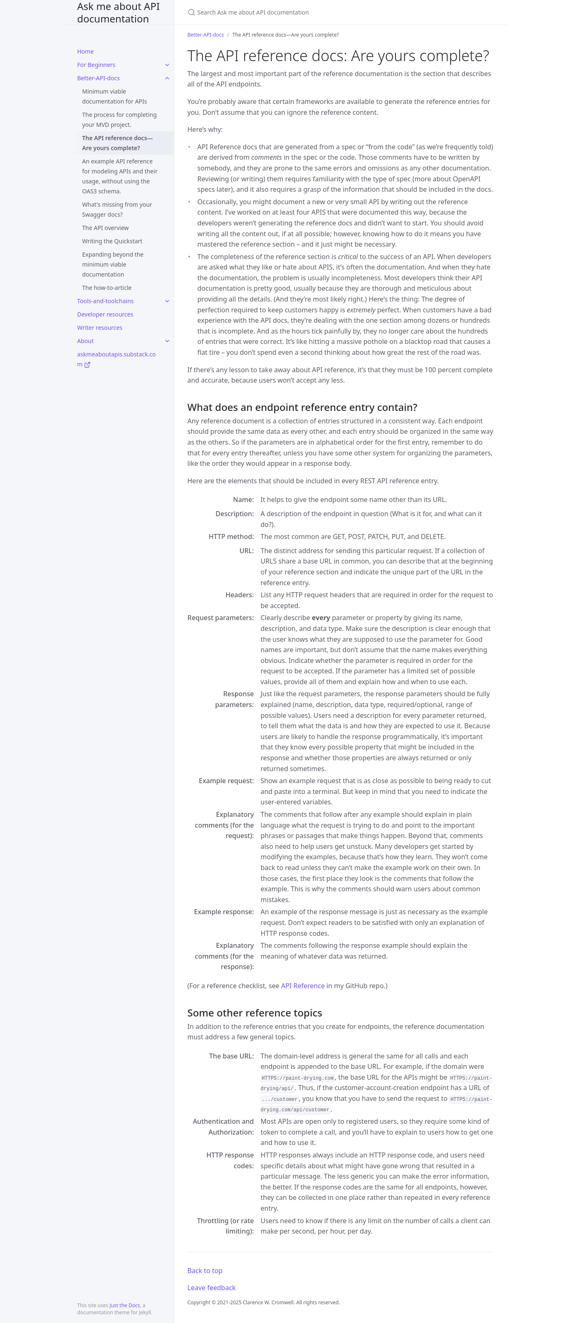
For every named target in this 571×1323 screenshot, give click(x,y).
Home (85, 51)
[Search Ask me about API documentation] (285, 12)
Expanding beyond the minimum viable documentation (113, 264)
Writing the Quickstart (112, 241)
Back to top (205, 1270)
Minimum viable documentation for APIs (114, 96)
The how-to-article (107, 288)
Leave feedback (212, 1287)
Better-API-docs (98, 78)
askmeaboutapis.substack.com (116, 359)
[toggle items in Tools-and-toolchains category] (167, 301)
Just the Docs (124, 1305)
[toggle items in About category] (167, 341)
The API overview (105, 228)
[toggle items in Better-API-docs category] (167, 78)
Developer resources (105, 314)
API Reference (303, 985)
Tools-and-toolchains (105, 301)
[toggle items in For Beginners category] (167, 65)
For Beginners (96, 65)
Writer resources (100, 327)
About (85, 341)
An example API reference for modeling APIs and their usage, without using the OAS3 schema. (120, 176)
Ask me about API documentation (118, 12)
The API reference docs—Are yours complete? (117, 143)
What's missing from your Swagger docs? (117, 209)
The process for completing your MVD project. (119, 120)
